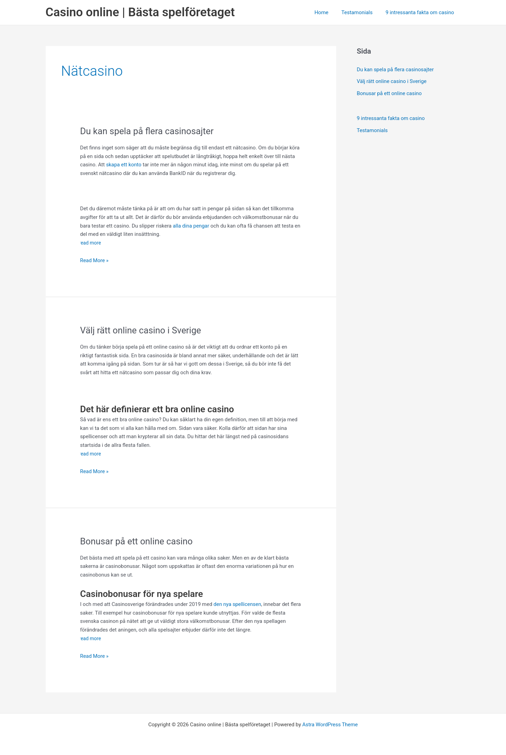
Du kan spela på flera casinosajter (148, 131)
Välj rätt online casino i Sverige (142, 330)
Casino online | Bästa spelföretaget (140, 12)
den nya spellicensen (237, 604)
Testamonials (360, 12)
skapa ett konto (123, 165)
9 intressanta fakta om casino (421, 12)
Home (328, 12)
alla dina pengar (191, 226)
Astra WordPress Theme (330, 724)
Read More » (94, 260)
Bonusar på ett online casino (139, 541)
